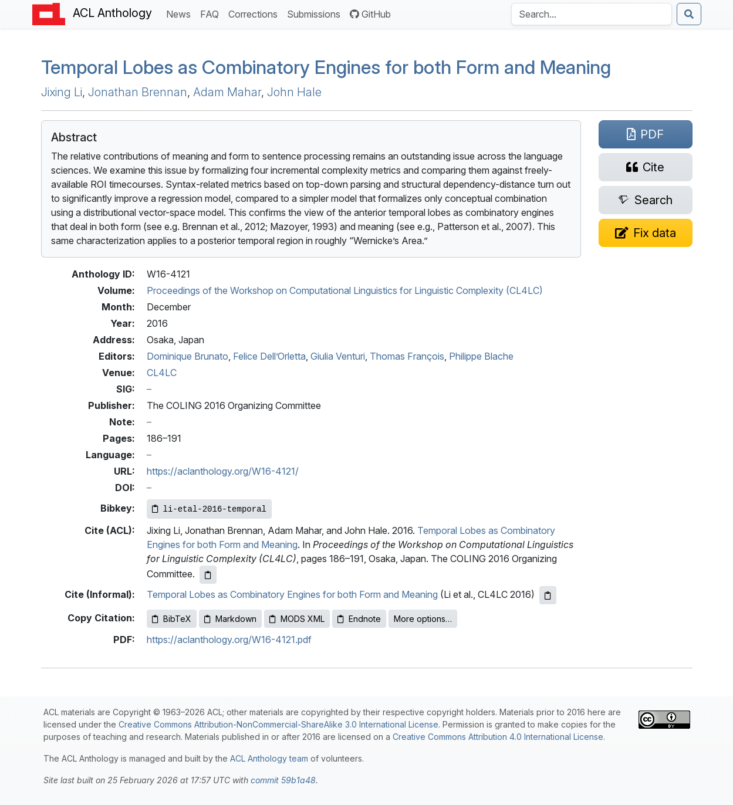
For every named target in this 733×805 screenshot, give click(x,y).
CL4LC (162, 372)
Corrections (255, 13)
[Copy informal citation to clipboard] (547, 595)
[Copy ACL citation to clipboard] (208, 575)
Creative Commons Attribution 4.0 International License (498, 737)
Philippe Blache (481, 356)
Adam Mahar (227, 92)
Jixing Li (61, 92)
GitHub (370, 14)
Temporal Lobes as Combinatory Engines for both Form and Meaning (326, 67)
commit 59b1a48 (283, 780)
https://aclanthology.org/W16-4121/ (223, 471)
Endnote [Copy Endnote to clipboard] (359, 619)
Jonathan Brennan (137, 92)
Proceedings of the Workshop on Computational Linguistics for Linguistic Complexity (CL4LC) (345, 290)
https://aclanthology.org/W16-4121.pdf (229, 639)
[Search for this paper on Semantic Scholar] (646, 200)
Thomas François (407, 356)
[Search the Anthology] (591, 14)
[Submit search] (689, 14)
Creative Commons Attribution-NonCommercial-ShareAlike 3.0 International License (278, 724)
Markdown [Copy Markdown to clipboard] (230, 619)
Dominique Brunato (187, 356)
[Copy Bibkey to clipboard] (209, 509)
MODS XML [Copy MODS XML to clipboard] (297, 619)
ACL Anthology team (269, 758)
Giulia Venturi (337, 356)
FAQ (212, 13)
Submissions (316, 13)
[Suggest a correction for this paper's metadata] (646, 233)
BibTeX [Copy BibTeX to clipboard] (171, 619)
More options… (423, 619)
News (180, 13)
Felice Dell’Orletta (269, 356)
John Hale (294, 92)
